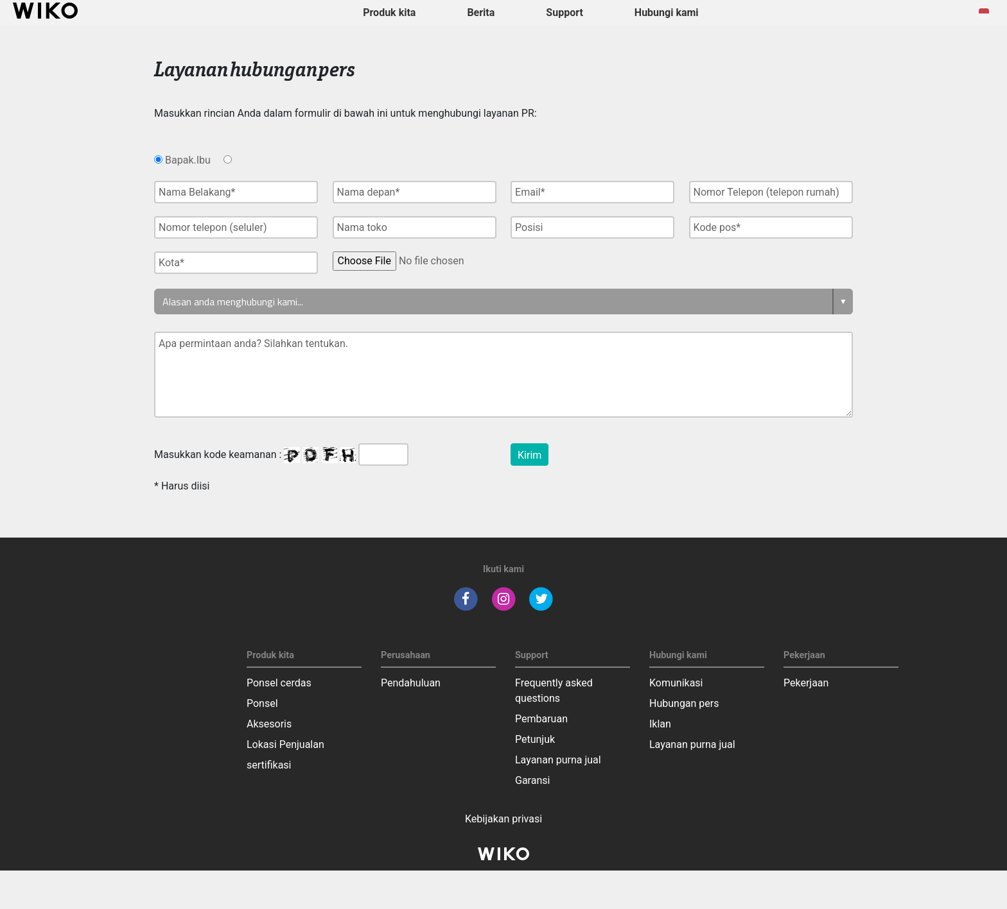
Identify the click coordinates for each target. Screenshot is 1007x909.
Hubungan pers (684, 703)
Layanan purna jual (558, 760)
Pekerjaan (806, 683)
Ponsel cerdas (279, 683)
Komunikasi (676, 683)
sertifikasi (269, 765)
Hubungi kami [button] (667, 12)
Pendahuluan (411, 683)
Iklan (660, 724)
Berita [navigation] (481, 12)
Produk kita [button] (389, 12)
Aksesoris (269, 724)
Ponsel (262, 703)
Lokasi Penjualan (285, 744)
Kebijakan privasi (503, 819)
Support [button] (564, 12)
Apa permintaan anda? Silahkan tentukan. (503, 375)
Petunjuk (535, 739)
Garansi (532, 780)
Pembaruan (541, 719)
